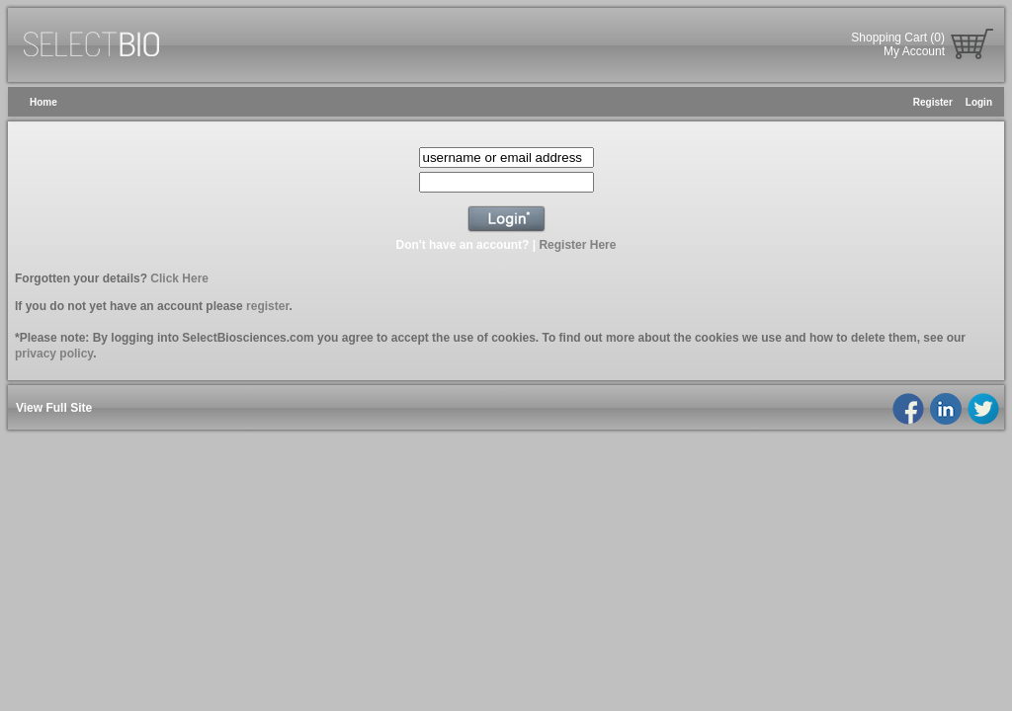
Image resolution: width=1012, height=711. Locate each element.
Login (979, 102)
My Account (914, 51)
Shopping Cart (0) (898, 37)
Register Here (577, 245)
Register (933, 102)
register (267, 306)
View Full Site (54, 408)
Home (43, 102)
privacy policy (54, 353)
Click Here (179, 278)
